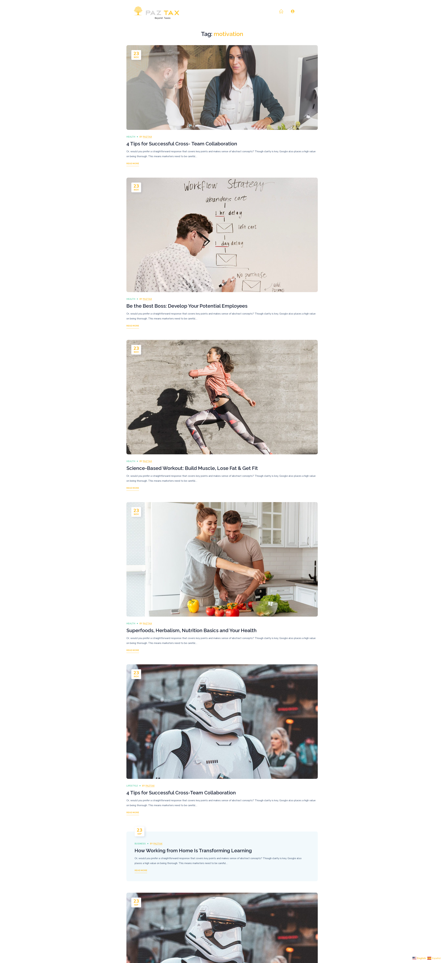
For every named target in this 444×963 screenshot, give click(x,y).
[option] (222, 87)
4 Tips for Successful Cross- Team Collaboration (181, 144)
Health (130, 136)
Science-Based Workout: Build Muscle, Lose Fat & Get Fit (192, 468)
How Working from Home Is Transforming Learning (193, 850)
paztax (147, 136)
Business (140, 843)
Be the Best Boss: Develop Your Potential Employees (186, 306)
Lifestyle (132, 785)
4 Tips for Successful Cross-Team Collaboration (181, 793)
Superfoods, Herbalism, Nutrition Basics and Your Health (191, 630)
